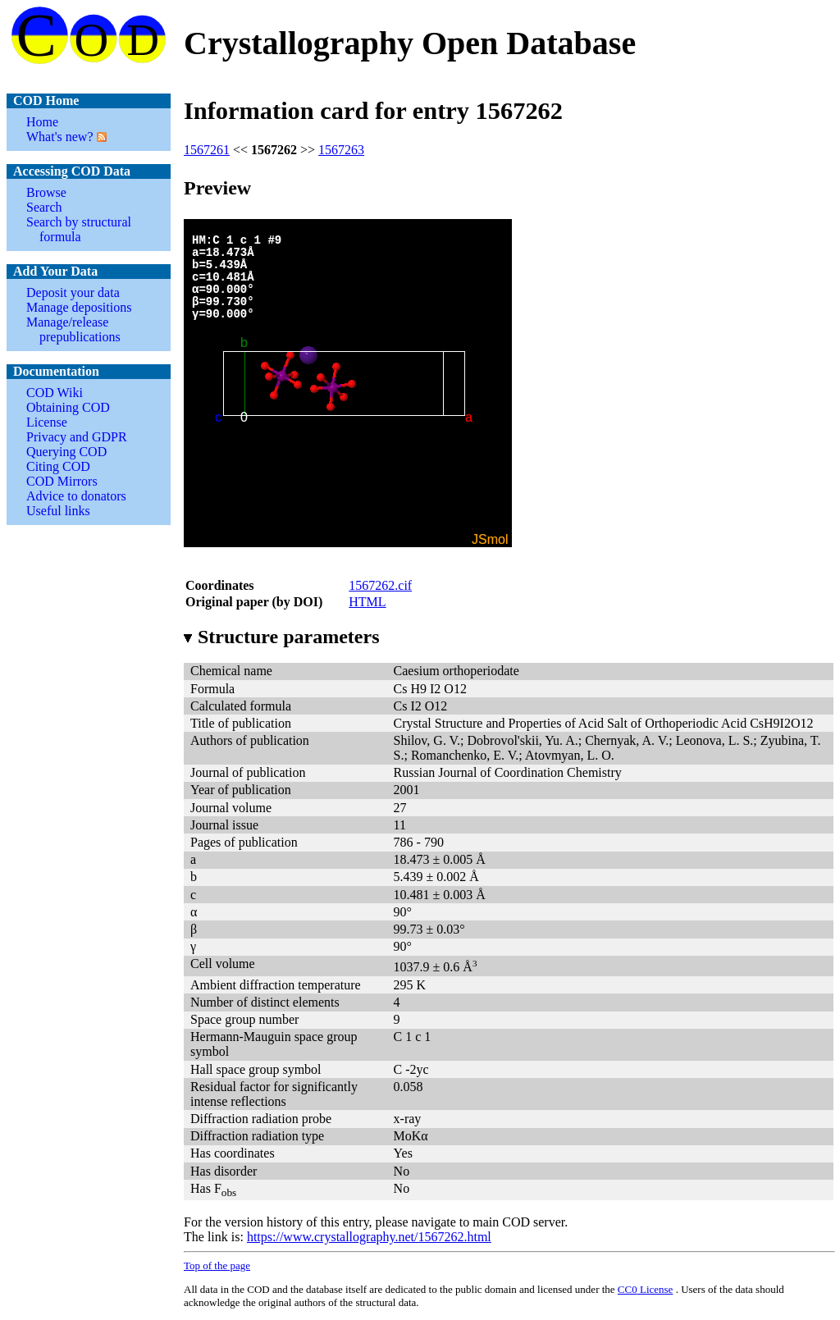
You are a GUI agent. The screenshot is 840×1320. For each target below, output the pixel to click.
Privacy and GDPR (76, 437)
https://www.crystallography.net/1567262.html (369, 1237)
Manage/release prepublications (73, 329)
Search (44, 207)
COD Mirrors (62, 481)
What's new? (60, 137)
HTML (367, 602)
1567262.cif (380, 585)
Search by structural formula (78, 229)
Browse (46, 192)
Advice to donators (76, 496)
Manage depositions (78, 307)
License (46, 422)
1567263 (341, 150)
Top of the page (217, 1265)
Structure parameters (281, 636)
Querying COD (66, 452)
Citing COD (58, 466)
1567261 (207, 150)
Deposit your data (73, 292)
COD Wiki (54, 393)
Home (42, 122)
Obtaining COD (68, 407)
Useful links (58, 511)
